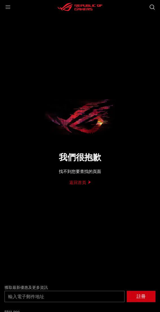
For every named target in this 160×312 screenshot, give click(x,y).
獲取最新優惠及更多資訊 (26, 287)
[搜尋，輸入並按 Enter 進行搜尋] (151, 7)
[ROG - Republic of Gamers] (80, 7)
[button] (8, 7)
